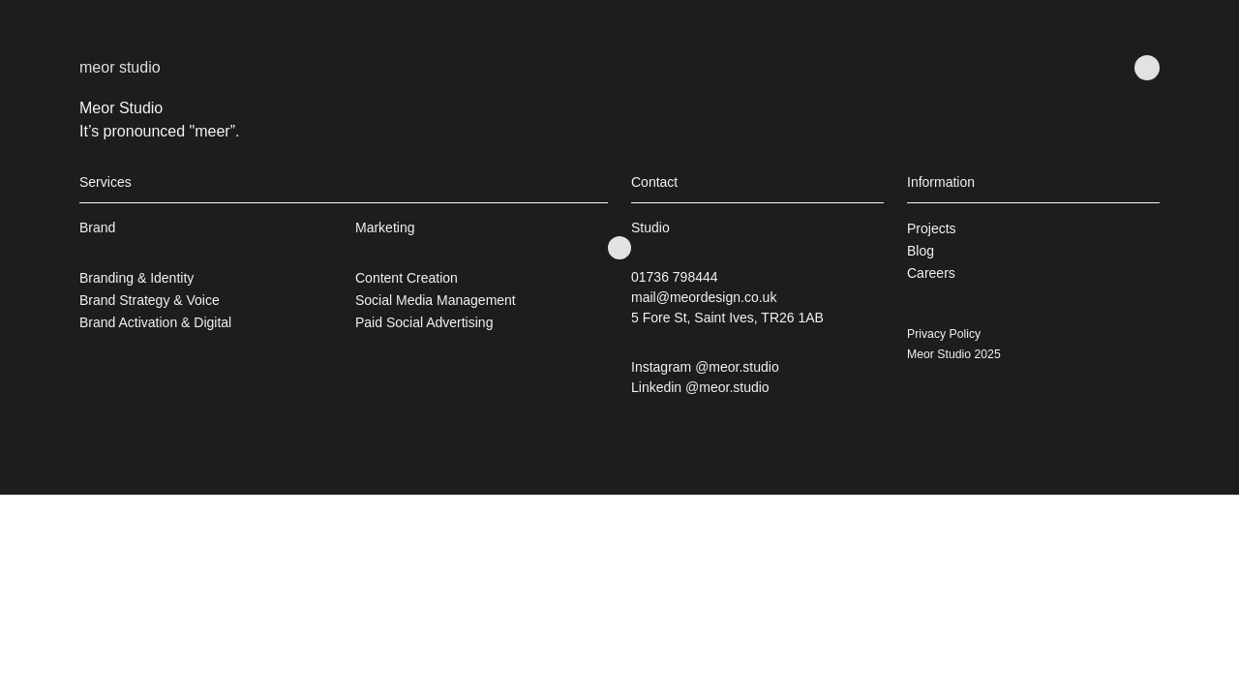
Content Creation (406, 278)
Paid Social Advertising (424, 322)
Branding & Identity (136, 278)
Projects (931, 228)
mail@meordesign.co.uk (703, 297)
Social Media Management (435, 300)
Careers (931, 273)
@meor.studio (737, 367)
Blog (920, 250)
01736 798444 (674, 277)
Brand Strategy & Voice (149, 300)
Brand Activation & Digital (155, 322)
